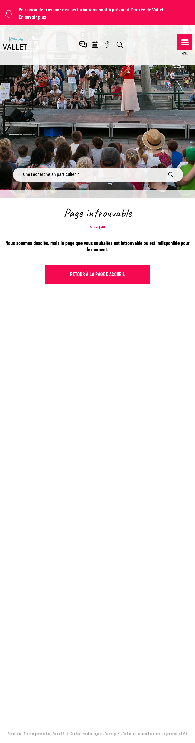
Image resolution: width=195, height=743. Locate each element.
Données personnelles (37, 733)
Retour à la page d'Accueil (97, 274)
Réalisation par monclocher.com (142, 733)
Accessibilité (60, 733)
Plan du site (14, 733)
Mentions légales (92, 733)
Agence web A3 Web (176, 733)
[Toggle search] (120, 45)
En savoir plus (32, 17)
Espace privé (112, 733)
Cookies (75, 733)
